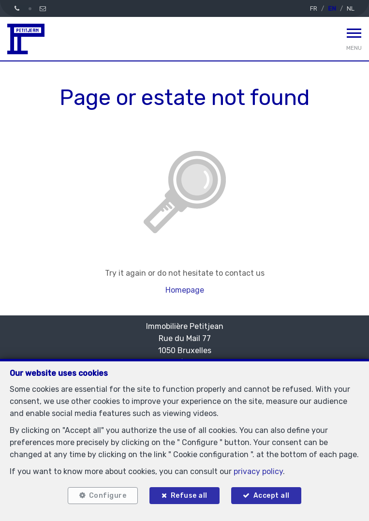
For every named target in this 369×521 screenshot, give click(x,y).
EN (332, 8)
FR (313, 8)
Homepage (184, 290)
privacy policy (258, 471)
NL (350, 8)
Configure (108, 495)
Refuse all (189, 495)
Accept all (271, 495)
